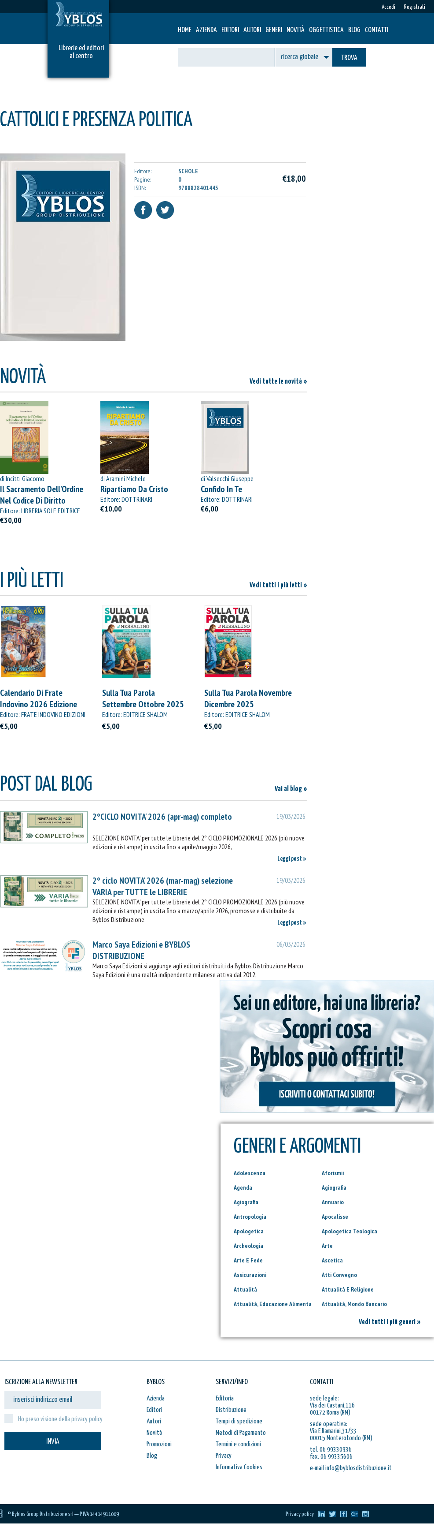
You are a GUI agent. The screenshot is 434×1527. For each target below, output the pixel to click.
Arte (327, 1246)
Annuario (333, 1202)
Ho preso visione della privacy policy (60, 1419)
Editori (230, 30)
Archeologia (248, 1246)
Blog (354, 30)
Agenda (243, 1187)
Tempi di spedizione (239, 1421)
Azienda (206, 30)
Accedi (388, 7)
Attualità (245, 1289)
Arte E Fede (248, 1260)
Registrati (414, 7)
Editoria (225, 1398)
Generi (273, 30)
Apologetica (249, 1231)
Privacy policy (300, 1514)
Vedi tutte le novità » (278, 381)
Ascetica (332, 1260)
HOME (184, 30)
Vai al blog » (291, 789)
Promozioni (159, 1444)
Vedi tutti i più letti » (278, 585)
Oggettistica (326, 30)
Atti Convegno (339, 1275)
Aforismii (333, 1173)
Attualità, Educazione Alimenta (273, 1304)
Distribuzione (231, 1410)
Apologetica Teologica (349, 1231)
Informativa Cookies (239, 1467)
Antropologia (250, 1217)
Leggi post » (291, 858)
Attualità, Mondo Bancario (354, 1304)
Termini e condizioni (238, 1444)
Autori (252, 30)
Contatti (376, 30)
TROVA (349, 58)
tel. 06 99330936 (331, 1449)
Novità (296, 30)
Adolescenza (249, 1173)
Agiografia (334, 1187)
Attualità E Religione (348, 1289)
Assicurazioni (250, 1275)
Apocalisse (335, 1217)
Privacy (224, 1455)
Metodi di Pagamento (241, 1433)
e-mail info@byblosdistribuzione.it (351, 1468)
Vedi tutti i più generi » (390, 1322)
